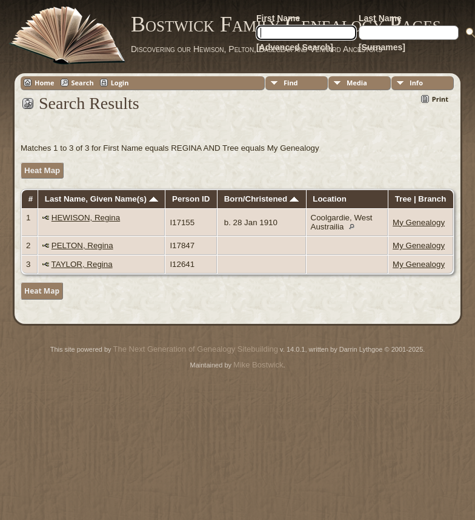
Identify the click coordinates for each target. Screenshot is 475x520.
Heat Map (42, 170)
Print (440, 99)
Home (45, 82)
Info (416, 82)
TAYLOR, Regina (82, 264)
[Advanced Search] (294, 47)
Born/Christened (261, 198)
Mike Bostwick (258, 364)
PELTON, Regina (82, 245)
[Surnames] (382, 47)
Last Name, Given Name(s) (101, 198)
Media (357, 82)
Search (82, 82)
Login (120, 82)
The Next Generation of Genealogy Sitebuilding (195, 349)
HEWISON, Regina (85, 217)
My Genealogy (419, 222)
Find (291, 82)
